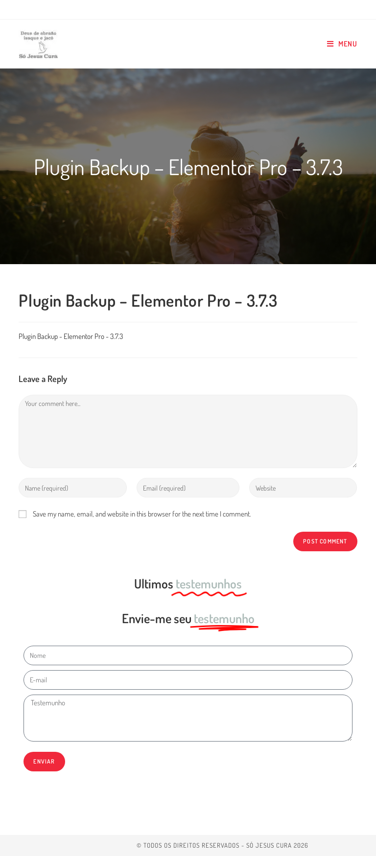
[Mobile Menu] (342, 44)
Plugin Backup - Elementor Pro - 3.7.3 (71, 336)
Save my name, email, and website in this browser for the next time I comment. (142, 513)
